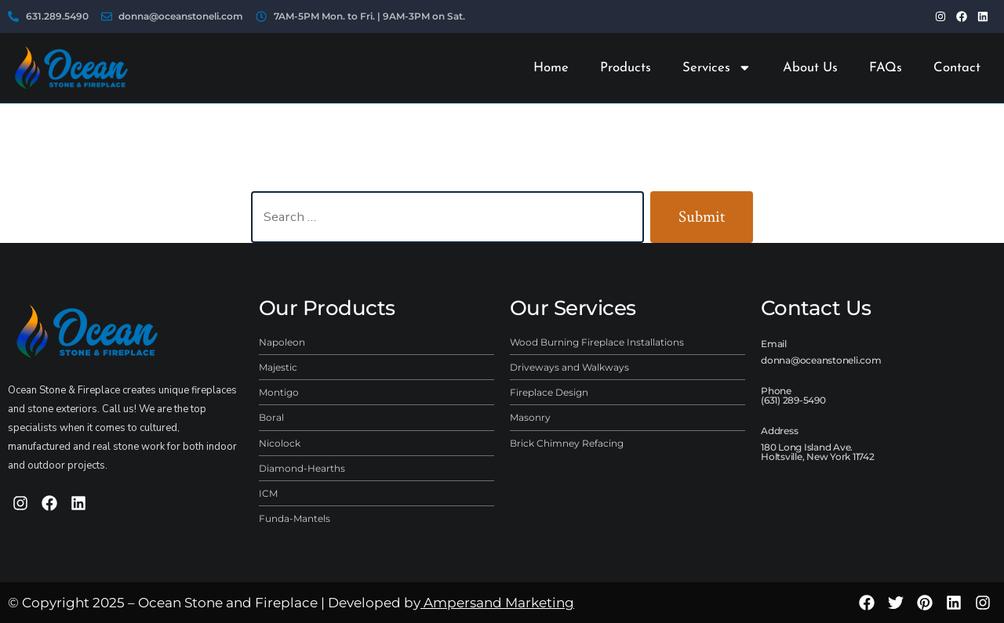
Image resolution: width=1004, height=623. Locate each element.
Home (551, 67)
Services (716, 67)
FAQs (885, 67)
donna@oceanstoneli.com (821, 360)
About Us (810, 67)
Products (625, 67)
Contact (956, 67)
